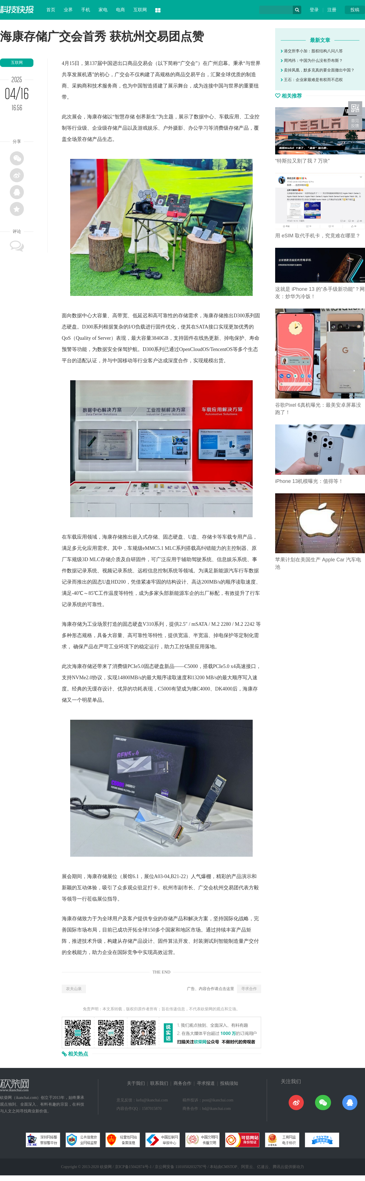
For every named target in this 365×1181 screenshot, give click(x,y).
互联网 (140, 9)
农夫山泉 (74, 989)
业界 (68, 9)
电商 (120, 9)
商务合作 (182, 1083)
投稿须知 (229, 1083)
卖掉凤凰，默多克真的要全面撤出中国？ (318, 70)
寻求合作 (249, 989)
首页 (50, 9)
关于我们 (136, 1083)
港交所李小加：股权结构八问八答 (312, 51)
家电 (103, 9)
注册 (331, 9)
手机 (85, 9)
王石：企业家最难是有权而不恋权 (312, 80)
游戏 (143, 128)
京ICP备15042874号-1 (133, 1167)
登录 (314, 9)
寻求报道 (206, 1083)
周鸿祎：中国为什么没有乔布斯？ (312, 61)
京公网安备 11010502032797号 (181, 1167)
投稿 (354, 9)
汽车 (234, 570)
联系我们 (159, 1083)
